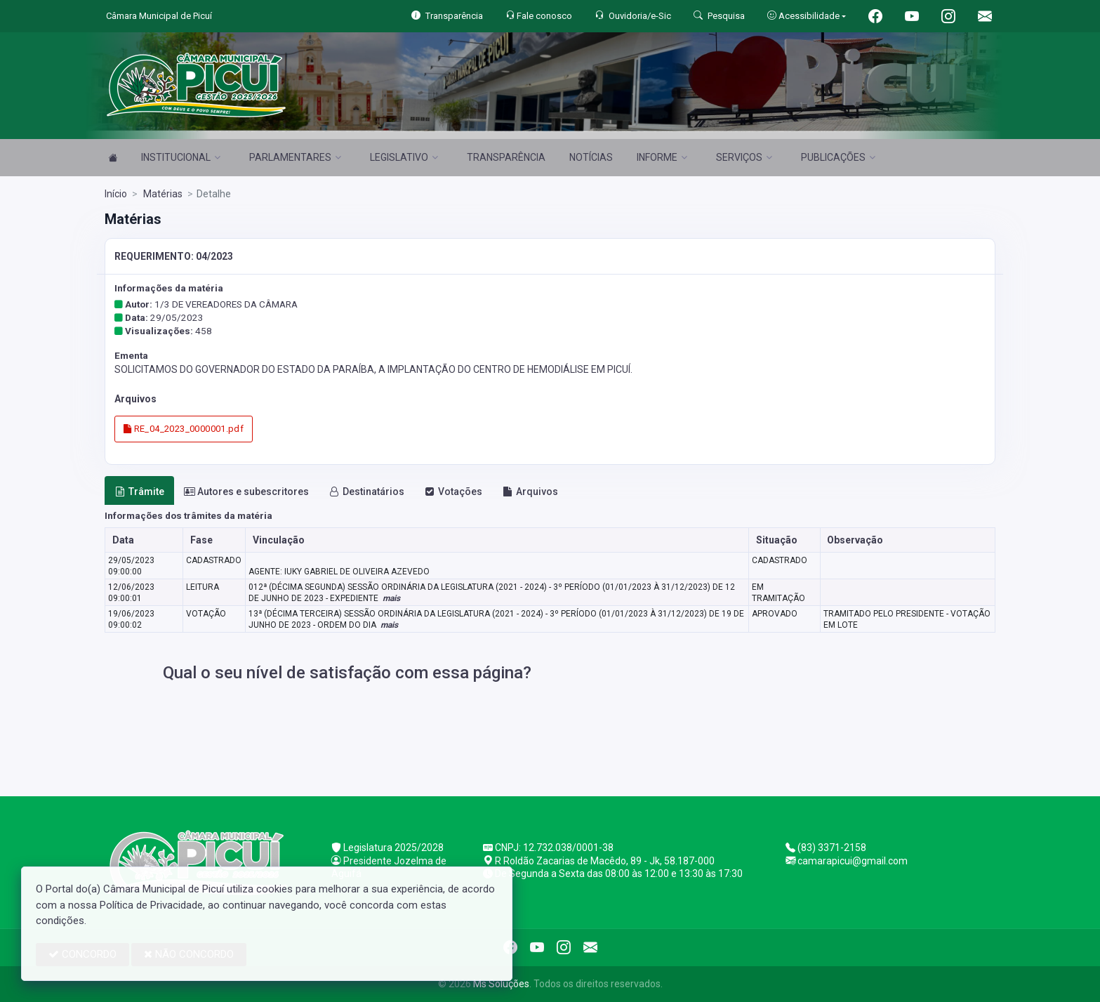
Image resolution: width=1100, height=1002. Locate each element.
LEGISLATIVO (404, 157)
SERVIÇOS (744, 157)
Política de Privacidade (151, 905)
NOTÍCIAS (591, 157)
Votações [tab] (453, 491)
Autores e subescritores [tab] (246, 491)
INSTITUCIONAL (180, 157)
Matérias (162, 193)
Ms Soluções (501, 983)
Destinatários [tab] (366, 491)
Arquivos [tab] (530, 491)
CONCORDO (82, 954)
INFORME (662, 157)
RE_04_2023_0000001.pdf (184, 428)
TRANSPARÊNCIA (506, 157)
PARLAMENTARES (295, 157)
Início (116, 193)
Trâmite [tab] (139, 491)
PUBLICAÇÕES (838, 157)
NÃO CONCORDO (189, 954)
